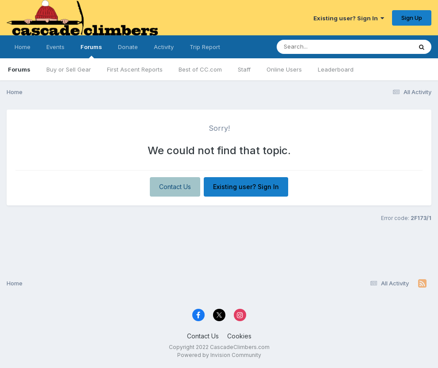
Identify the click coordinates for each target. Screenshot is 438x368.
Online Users (284, 69)
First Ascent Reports (135, 69)
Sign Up (411, 17)
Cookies (239, 336)
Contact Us (175, 186)
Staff (244, 69)
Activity (164, 46)
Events (55, 46)
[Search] (320, 47)
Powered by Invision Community (219, 355)
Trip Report (205, 46)
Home (22, 46)
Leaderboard (336, 69)
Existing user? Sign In (348, 18)
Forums (91, 50)
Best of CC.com (200, 69)
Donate (128, 46)
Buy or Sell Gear (68, 69)
